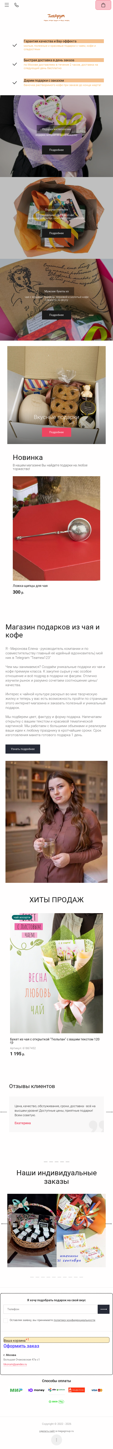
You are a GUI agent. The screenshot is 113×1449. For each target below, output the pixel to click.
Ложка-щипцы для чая (30, 586)
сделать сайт (47, 1431)
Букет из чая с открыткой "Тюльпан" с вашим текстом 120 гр (54, 1040)
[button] (7, 5)
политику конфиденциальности (74, 1320)
